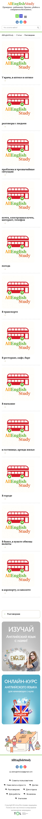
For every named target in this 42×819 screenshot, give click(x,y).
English (21, 3)
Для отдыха (30, 789)
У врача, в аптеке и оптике (17, 77)
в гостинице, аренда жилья (18, 449)
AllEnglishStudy (7, 35)
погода (6, 265)
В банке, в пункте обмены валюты (17, 542)
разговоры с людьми (14, 123)
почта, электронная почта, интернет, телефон (18, 218)
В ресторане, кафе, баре (16, 357)
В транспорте (10, 311)
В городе (7, 495)
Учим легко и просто (15, 785)
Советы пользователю (21, 780)
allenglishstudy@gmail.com (22, 772)
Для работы (13, 794)
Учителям (21, 798)
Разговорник (13, 614)
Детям (33, 785)
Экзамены (30, 794)
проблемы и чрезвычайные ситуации (18, 170)
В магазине (8, 403)
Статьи (19, 35)
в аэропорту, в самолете (16, 589)
